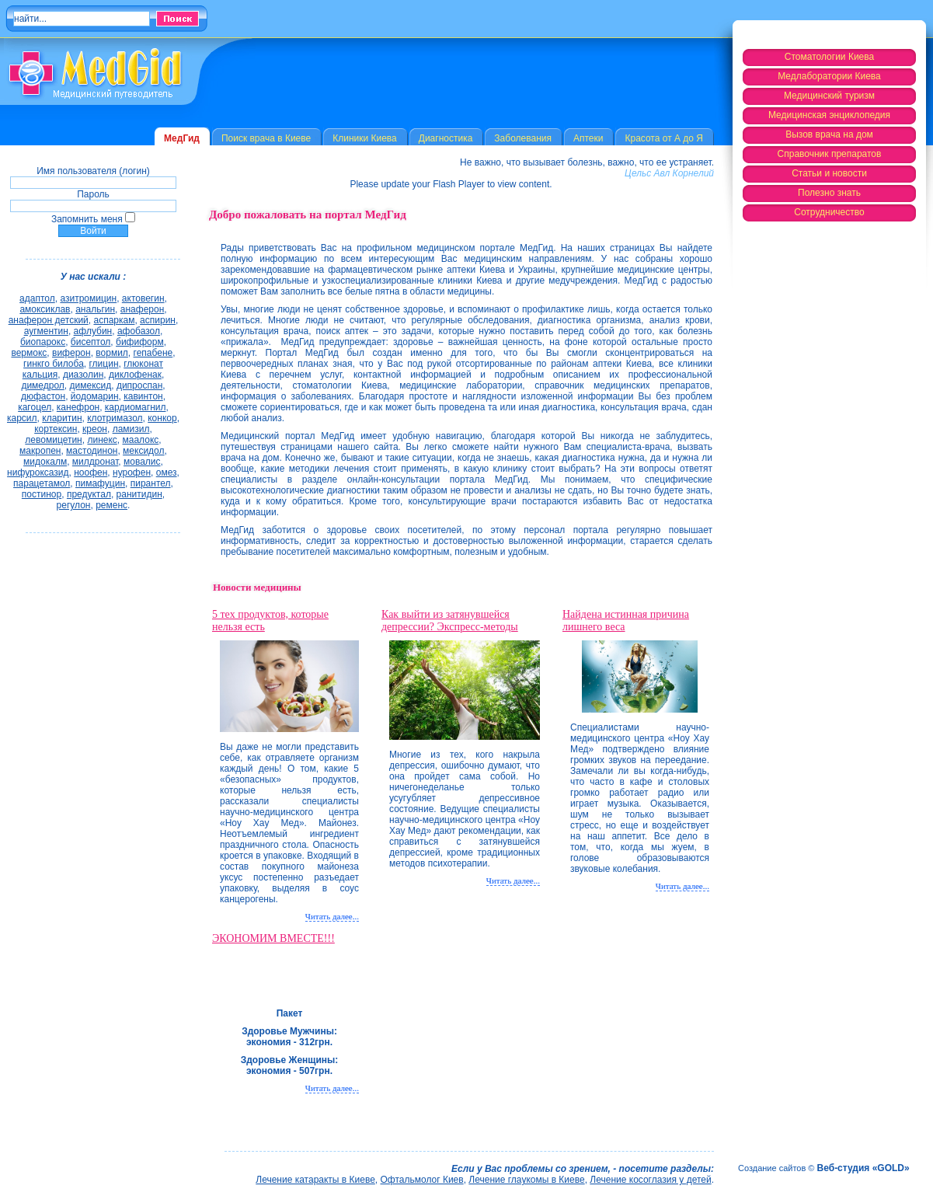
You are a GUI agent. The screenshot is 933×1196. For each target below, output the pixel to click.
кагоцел (34, 407)
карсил (22, 418)
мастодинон (91, 450)
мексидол (143, 450)
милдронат (95, 461)
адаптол (37, 298)
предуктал (89, 494)
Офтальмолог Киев (422, 1179)
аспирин (158, 320)
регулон (74, 505)
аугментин (46, 331)
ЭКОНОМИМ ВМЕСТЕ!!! (273, 938)
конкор (162, 418)
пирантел (151, 483)
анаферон (142, 309)
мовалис (142, 461)
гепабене (153, 352)
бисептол (91, 341)
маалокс (140, 439)
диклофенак (135, 374)
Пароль (93, 194)
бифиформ (140, 341)
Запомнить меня (87, 219)
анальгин (95, 309)
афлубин (93, 331)
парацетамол (41, 483)
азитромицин (88, 298)
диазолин (83, 374)
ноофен (90, 472)
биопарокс (42, 341)
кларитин (62, 418)
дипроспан (139, 385)
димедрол (42, 385)
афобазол (138, 331)
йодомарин (95, 396)
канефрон (78, 407)
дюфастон (43, 396)
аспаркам (113, 320)
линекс (102, 439)
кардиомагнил (135, 407)
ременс (111, 505)
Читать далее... (332, 916)
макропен (40, 450)
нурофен (132, 472)
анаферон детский (49, 320)
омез (166, 472)
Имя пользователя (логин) (93, 171)
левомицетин (53, 439)
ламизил (131, 429)
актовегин (143, 298)
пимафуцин (100, 483)
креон (94, 429)
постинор (41, 494)
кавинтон (143, 396)
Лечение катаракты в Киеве (315, 1179)
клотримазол (114, 418)
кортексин (55, 429)
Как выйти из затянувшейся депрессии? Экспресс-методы (449, 620)
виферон (71, 352)
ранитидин (139, 494)
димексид (91, 385)
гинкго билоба (53, 363)
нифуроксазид (37, 472)
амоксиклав (44, 309)
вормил (112, 352)
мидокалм (45, 461)
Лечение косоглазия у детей (650, 1179)
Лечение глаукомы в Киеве (526, 1179)
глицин (104, 363)
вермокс (29, 352)
